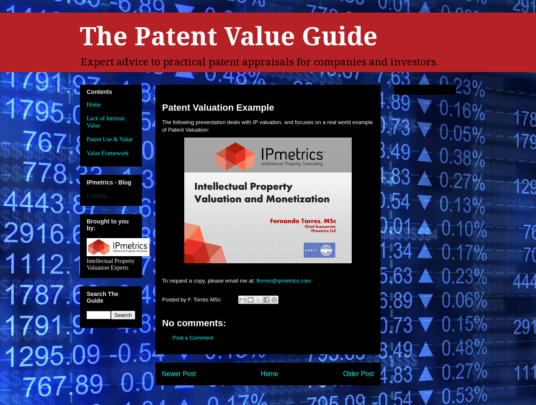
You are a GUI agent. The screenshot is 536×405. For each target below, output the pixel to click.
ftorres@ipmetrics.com (283, 281)
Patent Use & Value (110, 139)
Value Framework (108, 153)
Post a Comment (193, 338)
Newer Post (179, 373)
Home (269, 373)
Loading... (99, 195)
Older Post (358, 373)
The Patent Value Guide (229, 36)
